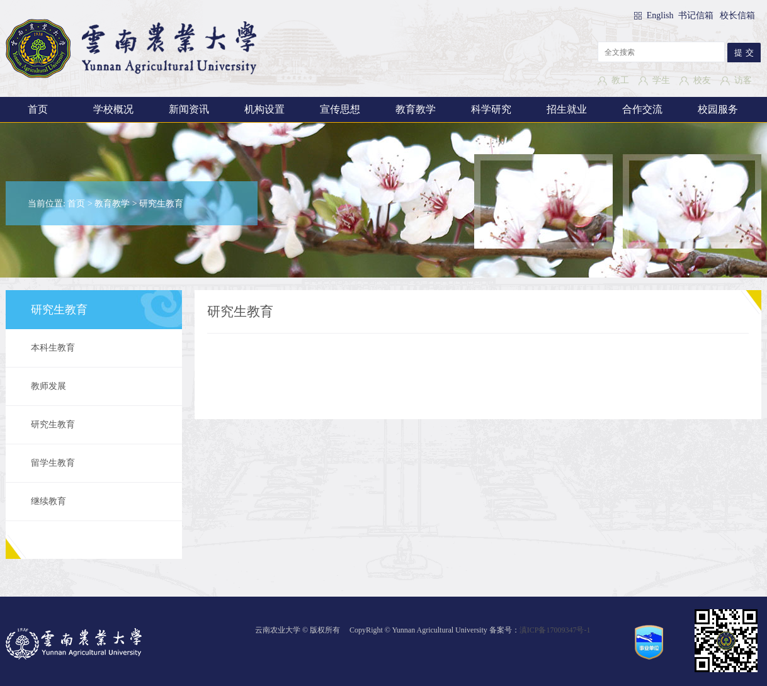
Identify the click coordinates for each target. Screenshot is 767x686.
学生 (661, 80)
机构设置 (264, 109)
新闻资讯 (189, 109)
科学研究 (491, 109)
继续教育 (48, 501)
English (661, 15)
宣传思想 (340, 109)
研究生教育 (161, 203)
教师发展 (48, 386)
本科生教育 (53, 347)
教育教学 (415, 109)
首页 (38, 109)
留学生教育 (53, 463)
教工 (620, 80)
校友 (702, 80)
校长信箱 (737, 15)
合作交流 (642, 109)
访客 (743, 80)
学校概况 (113, 109)
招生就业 (567, 109)
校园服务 (718, 109)
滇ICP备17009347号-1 (555, 630)
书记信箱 (695, 15)
